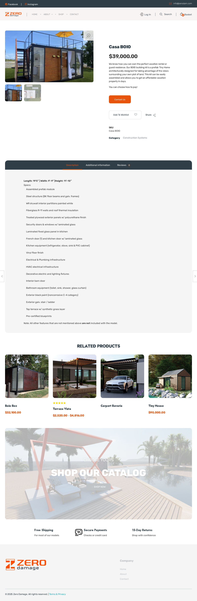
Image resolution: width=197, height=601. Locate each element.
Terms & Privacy (57, 594)
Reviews (124, 165)
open (88, 35)
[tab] (72, 165)
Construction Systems (135, 137)
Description (72, 165)
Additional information (98, 165)
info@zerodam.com (182, 3)
